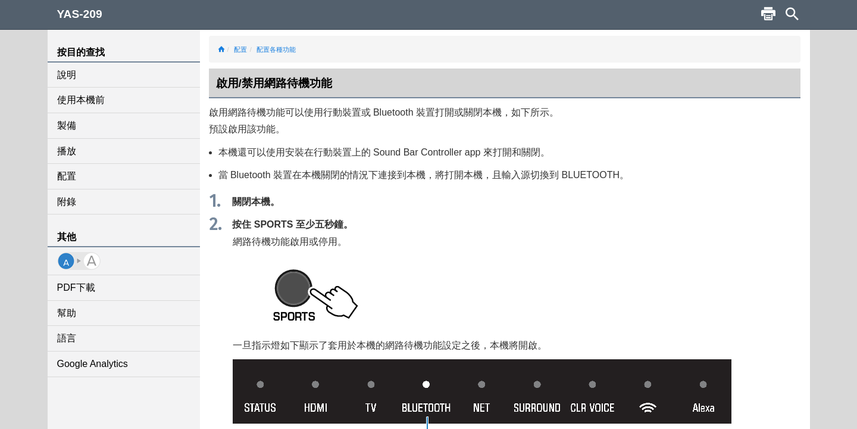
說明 (66, 75)
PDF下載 (76, 287)
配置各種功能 (276, 49)
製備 (66, 125)
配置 (66, 176)
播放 (66, 151)
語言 (66, 338)
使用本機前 (81, 100)
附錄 (66, 202)
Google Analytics (92, 364)
